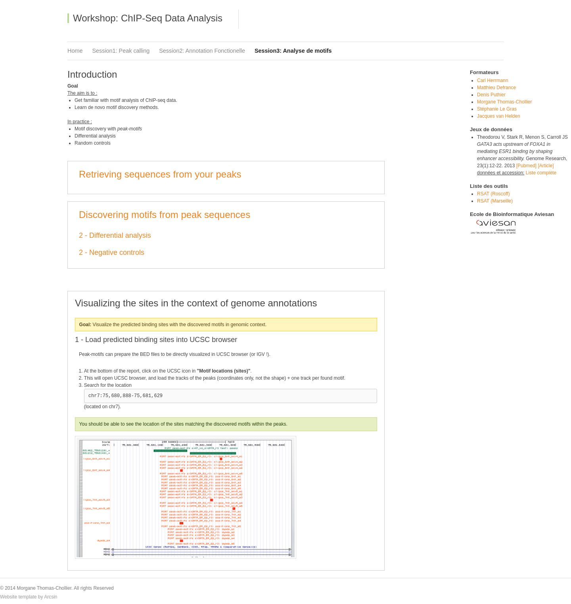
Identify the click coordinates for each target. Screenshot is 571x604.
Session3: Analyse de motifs (293, 51)
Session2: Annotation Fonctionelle (202, 51)
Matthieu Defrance (496, 87)
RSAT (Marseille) (495, 201)
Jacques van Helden (498, 116)
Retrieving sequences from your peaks (160, 174)
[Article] (546, 165)
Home (74, 51)
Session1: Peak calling (120, 51)
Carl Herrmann (492, 80)
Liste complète (540, 173)
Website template (18, 597)
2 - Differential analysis (115, 235)
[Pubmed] (526, 165)
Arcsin (50, 597)
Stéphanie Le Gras (497, 109)
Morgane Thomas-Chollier (504, 102)
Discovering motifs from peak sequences (164, 214)
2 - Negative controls (111, 252)
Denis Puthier (491, 94)
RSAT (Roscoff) (493, 194)
